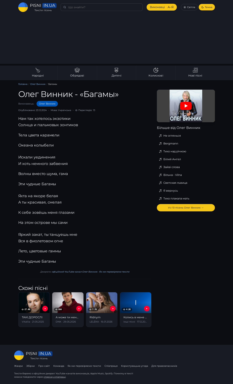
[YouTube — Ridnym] (113, 308)
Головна (22, 84)
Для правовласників (164, 365)
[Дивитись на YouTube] (186, 106)
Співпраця (111, 365)
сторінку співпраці (55, 376)
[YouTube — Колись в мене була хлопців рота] (147, 308)
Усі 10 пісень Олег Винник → (186, 207)
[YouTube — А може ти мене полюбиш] (79, 308)
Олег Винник (38, 84)
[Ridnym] (101, 309)
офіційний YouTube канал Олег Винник (74, 271)
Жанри (18, 365)
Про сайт (44, 365)
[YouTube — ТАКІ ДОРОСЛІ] (45, 308)
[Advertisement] (116, 40)
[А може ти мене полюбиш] (67, 309)
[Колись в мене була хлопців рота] (135, 309)
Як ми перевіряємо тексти (114, 271)
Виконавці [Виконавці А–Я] (162, 7)
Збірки (30, 365)
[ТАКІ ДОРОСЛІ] (34, 309)
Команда (58, 365)
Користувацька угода (134, 365)
